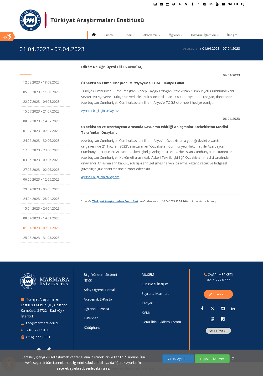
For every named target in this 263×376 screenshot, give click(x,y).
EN (229, 4)
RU (235, 4)
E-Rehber (91, 318)
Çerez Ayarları (218, 330)
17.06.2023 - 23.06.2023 (41, 150)
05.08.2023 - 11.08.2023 (41, 92)
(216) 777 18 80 (38, 330)
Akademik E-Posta (98, 299)
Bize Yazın (218, 294)
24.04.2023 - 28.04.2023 (41, 198)
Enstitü (110, 35)
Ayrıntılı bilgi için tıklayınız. (100, 110)
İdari (130, 35)
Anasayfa (190, 48)
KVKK (146, 312)
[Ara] (242, 4)
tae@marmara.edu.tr (42, 323)
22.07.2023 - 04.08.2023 (41, 101)
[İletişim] (180, 4)
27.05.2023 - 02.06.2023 (41, 169)
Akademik (151, 35)
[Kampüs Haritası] (186, 4)
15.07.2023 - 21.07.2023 (41, 111)
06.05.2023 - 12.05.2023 (41, 179)
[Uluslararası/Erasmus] (173, 4)
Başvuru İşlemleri (205, 35)
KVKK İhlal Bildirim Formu (161, 322)
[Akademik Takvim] (167, 4)
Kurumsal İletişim (155, 284)
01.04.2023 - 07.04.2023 (41, 228)
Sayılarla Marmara (156, 293)
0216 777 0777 (218, 279)
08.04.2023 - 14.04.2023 (41, 218)
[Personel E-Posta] (161, 4)
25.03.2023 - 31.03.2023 (41, 237)
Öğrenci (176, 35)
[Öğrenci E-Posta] (155, 4)
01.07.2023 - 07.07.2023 (41, 131)
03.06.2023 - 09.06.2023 (41, 160)
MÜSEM (148, 274)
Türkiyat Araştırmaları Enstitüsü (115, 201)
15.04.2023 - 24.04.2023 (41, 208)
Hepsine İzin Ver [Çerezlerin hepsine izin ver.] (212, 358)
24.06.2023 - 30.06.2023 (41, 140)
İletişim (233, 35)
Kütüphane (92, 327)
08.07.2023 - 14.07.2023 (41, 121)
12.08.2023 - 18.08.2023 (41, 82)
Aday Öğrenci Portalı (99, 289)
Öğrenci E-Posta (96, 309)
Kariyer (147, 303)
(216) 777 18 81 (38, 337)
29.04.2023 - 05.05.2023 (41, 189)
